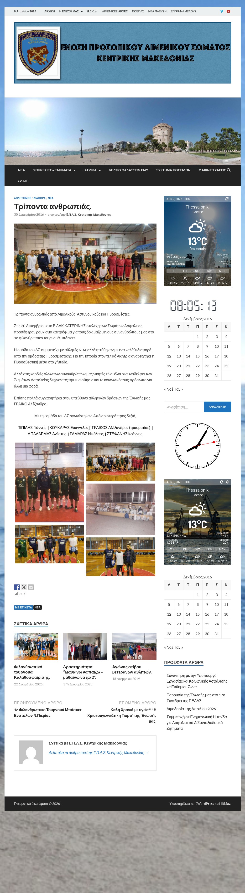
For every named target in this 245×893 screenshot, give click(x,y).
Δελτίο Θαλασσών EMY (128, 170)
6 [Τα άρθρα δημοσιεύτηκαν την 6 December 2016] (178, 346)
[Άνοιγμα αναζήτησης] (228, 170)
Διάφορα (39, 198)
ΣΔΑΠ (22, 181)
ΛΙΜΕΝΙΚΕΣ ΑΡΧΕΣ (115, 11)
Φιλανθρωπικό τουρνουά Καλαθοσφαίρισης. (32, 672)
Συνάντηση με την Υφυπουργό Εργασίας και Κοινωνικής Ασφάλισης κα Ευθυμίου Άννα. (197, 681)
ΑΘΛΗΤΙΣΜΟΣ (22, 198)
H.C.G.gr (92, 11)
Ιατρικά (90, 170)
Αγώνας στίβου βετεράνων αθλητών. (132, 669)
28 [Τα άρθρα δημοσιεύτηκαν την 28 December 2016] (188, 375)
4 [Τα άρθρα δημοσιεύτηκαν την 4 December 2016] (226, 336)
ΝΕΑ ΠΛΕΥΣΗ (157, 11)
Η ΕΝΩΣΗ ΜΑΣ (69, 11)
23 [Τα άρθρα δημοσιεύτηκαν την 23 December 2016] (207, 365)
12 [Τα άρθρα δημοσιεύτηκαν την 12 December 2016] (169, 356)
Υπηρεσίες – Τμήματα (52, 170)
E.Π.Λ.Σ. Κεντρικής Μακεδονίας (88, 214)
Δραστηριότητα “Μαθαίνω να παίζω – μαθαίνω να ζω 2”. (83, 672)
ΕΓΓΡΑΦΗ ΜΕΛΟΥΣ (183, 11)
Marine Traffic (212, 170)
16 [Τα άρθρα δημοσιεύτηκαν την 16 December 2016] (207, 356)
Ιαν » (179, 389)
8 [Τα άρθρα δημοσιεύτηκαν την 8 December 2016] (198, 346)
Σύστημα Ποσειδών (173, 170)
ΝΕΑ (38, 607)
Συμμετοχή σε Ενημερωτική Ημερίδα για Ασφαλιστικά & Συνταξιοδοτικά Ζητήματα (197, 722)
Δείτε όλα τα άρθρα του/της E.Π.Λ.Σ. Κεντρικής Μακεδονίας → (99, 752)
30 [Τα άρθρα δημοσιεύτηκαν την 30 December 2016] (207, 375)
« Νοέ (168, 389)
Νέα (21, 170)
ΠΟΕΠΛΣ (138, 11)
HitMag (224, 803)
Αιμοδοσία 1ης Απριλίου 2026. (192, 708)
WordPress (205, 803)
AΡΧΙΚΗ (49, 11)
